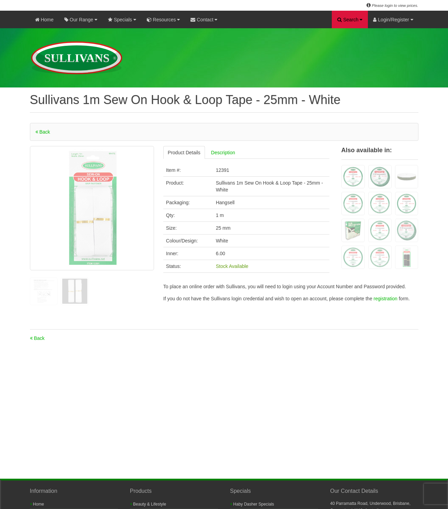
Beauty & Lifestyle (148, 504)
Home (44, 19)
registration (386, 298)
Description (223, 152)
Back (42, 132)
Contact (203, 19)
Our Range (80, 19)
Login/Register (393, 19)
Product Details (184, 152)
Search (349, 19)
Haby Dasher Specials (252, 504)
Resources (163, 19)
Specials (122, 19)
